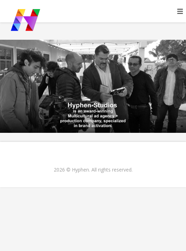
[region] (93, 86)
